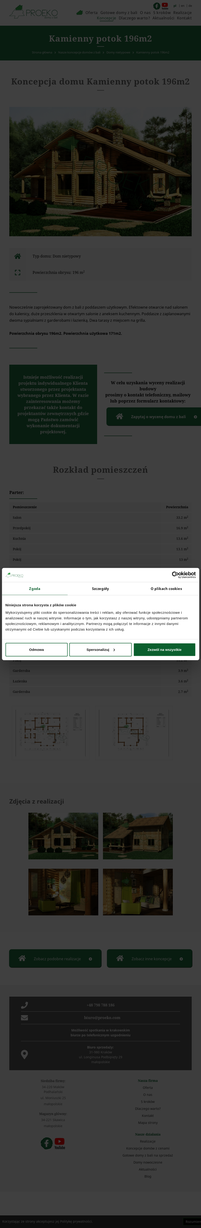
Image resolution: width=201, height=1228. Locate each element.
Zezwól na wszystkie (164, 649)
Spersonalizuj (100, 649)
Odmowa (36, 649)
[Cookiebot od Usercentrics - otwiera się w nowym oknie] (175, 575)
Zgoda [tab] (34, 588)
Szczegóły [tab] (100, 588)
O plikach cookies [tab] (166, 588)
